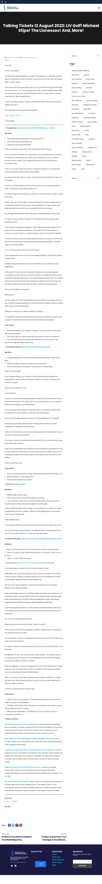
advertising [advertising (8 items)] (75, 75)
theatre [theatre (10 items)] (88, 160)
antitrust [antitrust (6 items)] (86, 75)
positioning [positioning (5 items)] (75, 130)
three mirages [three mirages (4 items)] (76, 165)
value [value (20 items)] (83, 169)
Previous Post (5, 834)
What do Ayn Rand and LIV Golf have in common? (22, 767)
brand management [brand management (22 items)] (88, 83)
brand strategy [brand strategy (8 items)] (76, 88)
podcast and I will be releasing (27, 563)
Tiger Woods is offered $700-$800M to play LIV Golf (35, 128)
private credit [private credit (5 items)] (76, 135)
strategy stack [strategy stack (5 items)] (86, 152)
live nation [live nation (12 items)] (92, 113)
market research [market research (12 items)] (77, 122)
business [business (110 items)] (75, 92)
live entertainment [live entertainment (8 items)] (78, 113)
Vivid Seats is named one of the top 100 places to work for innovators (29, 750)
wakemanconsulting (29, 57)
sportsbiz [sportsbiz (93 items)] (92, 139)
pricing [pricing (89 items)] (86, 130)
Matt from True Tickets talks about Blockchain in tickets (42, 539)
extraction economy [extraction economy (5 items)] (89, 105)
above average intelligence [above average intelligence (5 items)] (80, 70)
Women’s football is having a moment (36, 347)
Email (74, 858)
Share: (3, 825)
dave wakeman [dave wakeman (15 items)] (77, 100)
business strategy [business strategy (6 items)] (88, 92)
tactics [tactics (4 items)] (84, 156)
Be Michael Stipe (19, 484)
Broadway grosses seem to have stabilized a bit (22, 724)
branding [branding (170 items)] (74, 83)
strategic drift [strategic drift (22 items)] (92, 147)
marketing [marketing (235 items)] (75, 118)
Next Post (64, 834)
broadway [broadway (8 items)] (89, 88)
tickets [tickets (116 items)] (74, 169)
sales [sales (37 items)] (87, 135)
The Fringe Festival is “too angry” (17, 781)
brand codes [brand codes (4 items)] (90, 79)
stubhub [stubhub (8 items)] (74, 156)
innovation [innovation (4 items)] (75, 109)
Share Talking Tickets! (13, 115)
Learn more (40, 864)
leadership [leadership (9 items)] (87, 109)
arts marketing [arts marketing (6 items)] (76, 79)
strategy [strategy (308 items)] (74, 152)
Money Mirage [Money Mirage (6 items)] (92, 122)
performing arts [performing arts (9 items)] (85, 126)
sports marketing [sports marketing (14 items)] (77, 147)
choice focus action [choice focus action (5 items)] (78, 96)
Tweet (7, 801)
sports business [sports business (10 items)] (77, 143)
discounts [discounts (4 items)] (75, 105)
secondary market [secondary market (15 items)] (78, 139)
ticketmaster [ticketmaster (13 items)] (90, 165)
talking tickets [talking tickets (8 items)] (76, 160)
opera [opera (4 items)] (74, 126)
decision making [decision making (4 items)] (91, 100)
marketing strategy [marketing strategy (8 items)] (89, 118)
